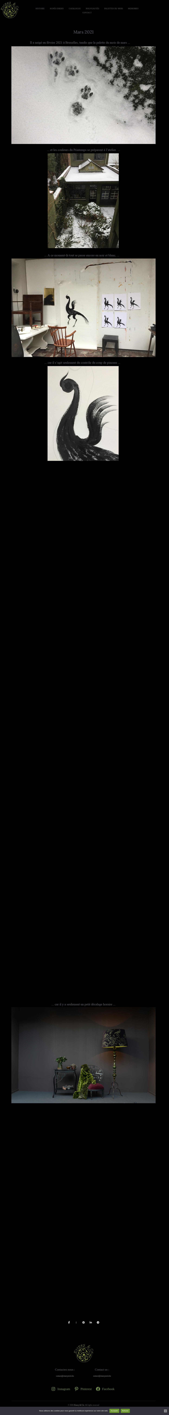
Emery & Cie (79, 1405)
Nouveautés (92, 9)
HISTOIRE (40, 9)
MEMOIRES (133, 9)
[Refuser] (165, 1410)
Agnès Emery (57, 9)
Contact (87, 13)
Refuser (125, 1411)
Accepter (114, 1411)
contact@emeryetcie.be (65, 1376)
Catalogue (75, 9)
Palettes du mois (113, 9)
